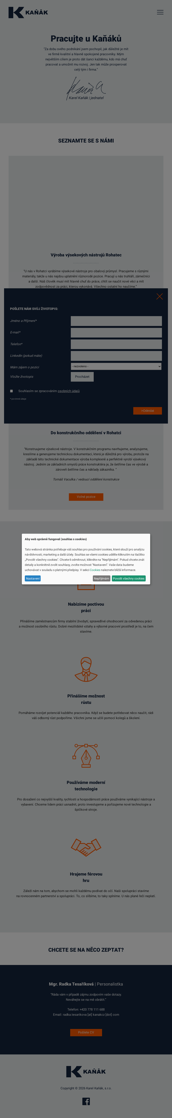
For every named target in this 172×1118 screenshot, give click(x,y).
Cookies (95, 570)
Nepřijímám (101, 578)
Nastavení (33, 578)
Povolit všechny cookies (128, 578)
